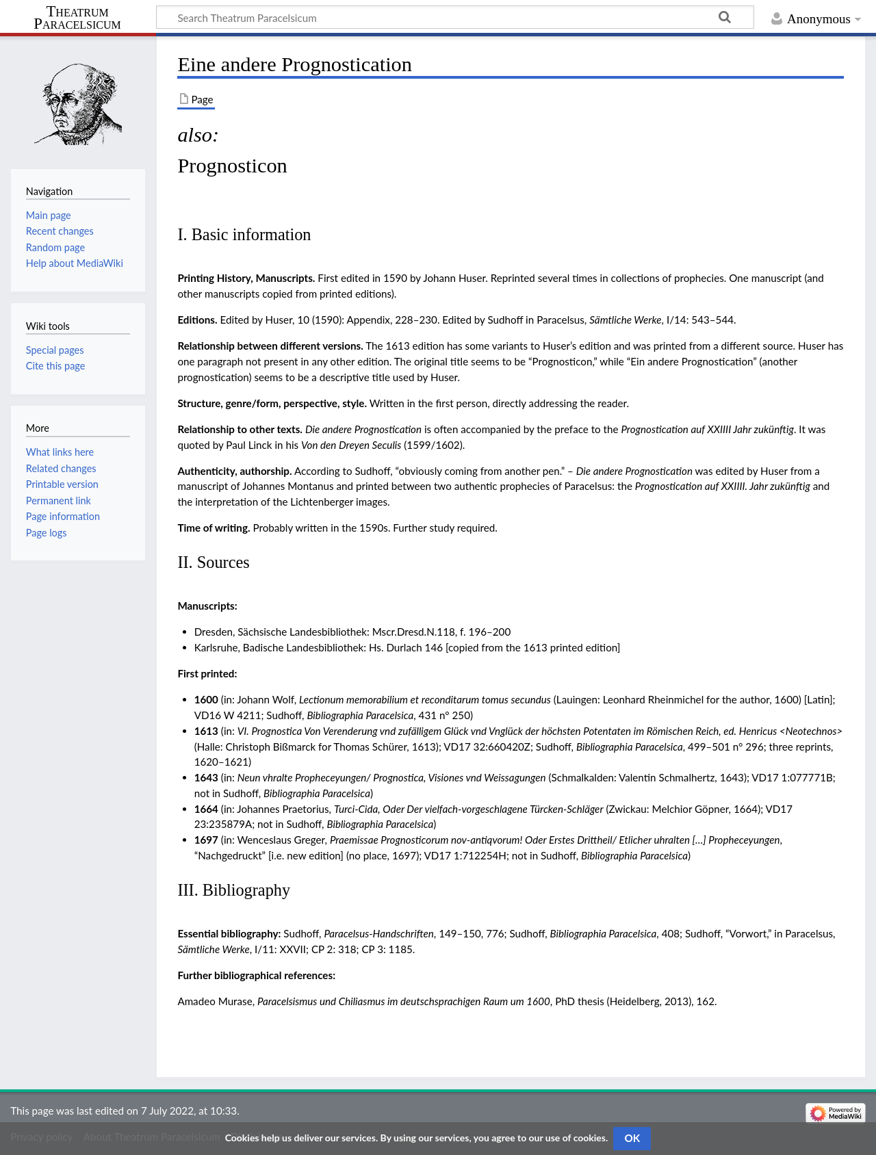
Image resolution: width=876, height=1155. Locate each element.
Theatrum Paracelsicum (77, 17)
